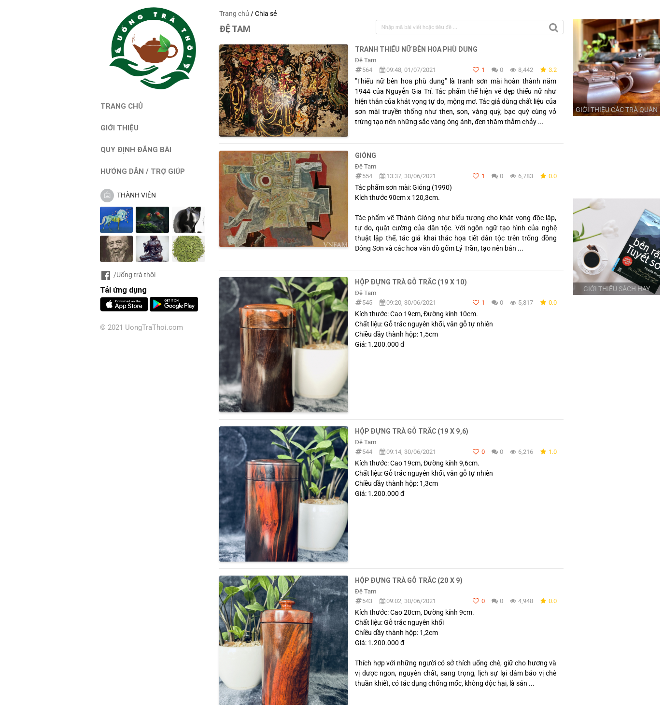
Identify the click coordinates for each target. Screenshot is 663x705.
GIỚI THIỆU (119, 127)
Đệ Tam (365, 60)
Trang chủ (234, 13)
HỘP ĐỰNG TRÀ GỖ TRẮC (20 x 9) (409, 580)
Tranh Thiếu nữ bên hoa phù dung (416, 49)
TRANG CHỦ (121, 106)
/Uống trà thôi (127, 275)
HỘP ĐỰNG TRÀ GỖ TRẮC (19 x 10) (411, 282)
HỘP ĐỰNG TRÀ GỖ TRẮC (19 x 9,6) (411, 431)
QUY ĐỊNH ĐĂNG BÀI (135, 149)
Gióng (365, 155)
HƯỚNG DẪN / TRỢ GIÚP (142, 171)
